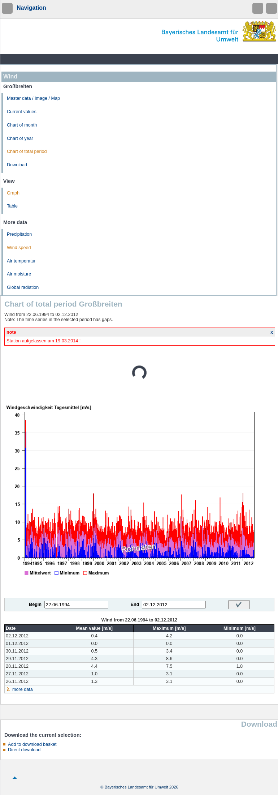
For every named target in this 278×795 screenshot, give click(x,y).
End (135, 604)
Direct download (24, 749)
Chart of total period (27, 151)
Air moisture (19, 274)
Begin (35, 604)
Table (12, 206)
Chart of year (20, 138)
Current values (21, 111)
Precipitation (19, 234)
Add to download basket (32, 744)
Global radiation (23, 287)
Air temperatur (21, 261)
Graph (13, 193)
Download (17, 164)
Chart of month (22, 125)
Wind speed (19, 247)
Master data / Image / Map (33, 98)
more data (22, 689)
